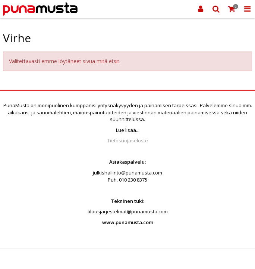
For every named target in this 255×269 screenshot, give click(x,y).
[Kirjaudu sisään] (200, 9)
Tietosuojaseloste (127, 140)
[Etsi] (216, 9)
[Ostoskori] (232, 9)
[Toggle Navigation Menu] (247, 9)
